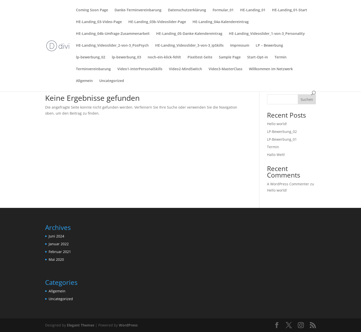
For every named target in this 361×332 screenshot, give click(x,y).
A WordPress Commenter (288, 184)
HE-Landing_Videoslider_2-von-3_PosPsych (112, 46)
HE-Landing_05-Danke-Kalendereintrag (189, 34)
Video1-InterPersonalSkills (139, 69)
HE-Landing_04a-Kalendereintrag (221, 22)
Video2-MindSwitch (185, 69)
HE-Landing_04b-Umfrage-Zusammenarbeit (113, 34)
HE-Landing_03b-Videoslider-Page (157, 22)
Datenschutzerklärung (187, 10)
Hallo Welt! (276, 154)
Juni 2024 (56, 236)
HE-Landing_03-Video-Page (99, 22)
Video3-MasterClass (225, 69)
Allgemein (84, 81)
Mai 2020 (56, 259)
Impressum (239, 46)
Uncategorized (111, 81)
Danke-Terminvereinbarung (138, 10)
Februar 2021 (60, 251)
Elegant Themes (80, 325)
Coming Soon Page (92, 10)
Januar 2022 (59, 243)
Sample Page (230, 57)
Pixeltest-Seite (200, 57)
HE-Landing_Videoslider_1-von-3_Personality (267, 34)
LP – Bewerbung (269, 46)
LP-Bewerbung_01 (282, 139)
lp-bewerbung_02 (90, 57)
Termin (281, 57)
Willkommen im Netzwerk (271, 69)
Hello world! (277, 123)
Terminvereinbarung (93, 69)
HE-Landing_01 (252, 10)
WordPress (128, 325)
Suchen (307, 99)
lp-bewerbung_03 (126, 57)
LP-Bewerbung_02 (282, 131)
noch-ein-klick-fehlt (164, 57)
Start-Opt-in (257, 57)
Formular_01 (223, 10)
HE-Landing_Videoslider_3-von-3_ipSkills (189, 46)
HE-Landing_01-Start (289, 10)
